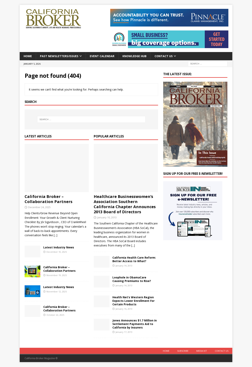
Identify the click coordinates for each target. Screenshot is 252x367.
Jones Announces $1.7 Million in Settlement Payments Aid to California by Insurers (134, 323)
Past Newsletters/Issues (59, 56)
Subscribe (182, 350)
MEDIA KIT (201, 350)
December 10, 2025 (56, 251)
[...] (55, 235)
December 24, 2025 (39, 207)
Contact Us (164, 56)
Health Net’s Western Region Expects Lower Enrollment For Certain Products (133, 300)
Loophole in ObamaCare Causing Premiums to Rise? (131, 279)
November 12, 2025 (56, 291)
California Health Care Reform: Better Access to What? (134, 259)
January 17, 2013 (124, 331)
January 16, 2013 (124, 308)
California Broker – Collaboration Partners (48, 199)
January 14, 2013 (124, 265)
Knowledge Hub (134, 56)
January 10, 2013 (107, 217)
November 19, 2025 (56, 275)
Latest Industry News (58, 247)
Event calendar (102, 56)
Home (28, 56)
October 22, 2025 (55, 314)
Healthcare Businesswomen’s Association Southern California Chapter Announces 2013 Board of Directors (125, 204)
